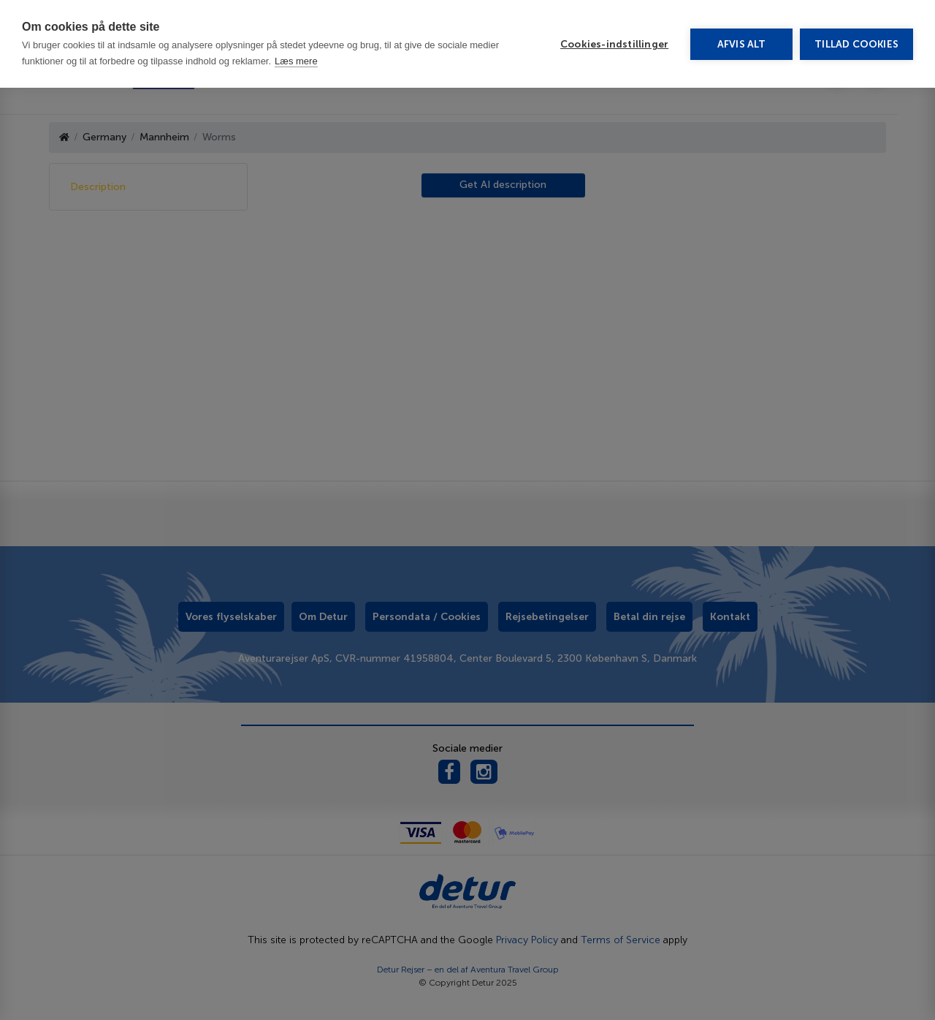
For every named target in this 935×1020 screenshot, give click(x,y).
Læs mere (296, 23)
